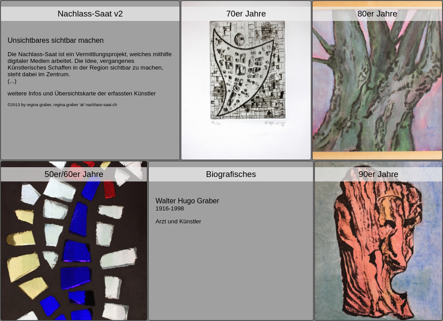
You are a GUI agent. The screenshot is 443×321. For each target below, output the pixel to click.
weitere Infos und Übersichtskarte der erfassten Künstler (82, 93)
